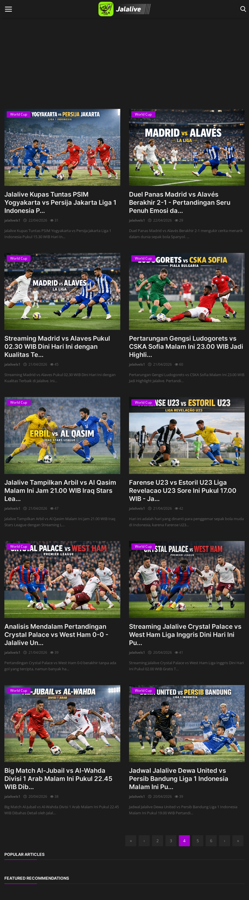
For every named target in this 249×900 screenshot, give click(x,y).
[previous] (144, 840)
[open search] (242, 9)
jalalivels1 (12, 220)
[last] (237, 840)
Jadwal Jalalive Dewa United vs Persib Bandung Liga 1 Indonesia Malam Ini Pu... (178, 779)
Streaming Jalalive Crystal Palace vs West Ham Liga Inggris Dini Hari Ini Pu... (185, 634)
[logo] (124, 9)
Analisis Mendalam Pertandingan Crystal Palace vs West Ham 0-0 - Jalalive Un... (56, 634)
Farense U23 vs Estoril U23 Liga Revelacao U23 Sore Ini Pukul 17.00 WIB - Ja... (182, 490)
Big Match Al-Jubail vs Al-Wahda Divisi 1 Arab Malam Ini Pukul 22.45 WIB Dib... (58, 779)
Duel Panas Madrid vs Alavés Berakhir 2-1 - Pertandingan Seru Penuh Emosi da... (179, 202)
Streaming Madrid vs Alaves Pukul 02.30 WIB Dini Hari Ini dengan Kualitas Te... (57, 346)
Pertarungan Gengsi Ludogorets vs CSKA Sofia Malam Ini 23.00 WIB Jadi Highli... (186, 346)
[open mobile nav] (8, 9)
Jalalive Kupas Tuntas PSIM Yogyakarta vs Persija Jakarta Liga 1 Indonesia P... (60, 202)
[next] (224, 840)
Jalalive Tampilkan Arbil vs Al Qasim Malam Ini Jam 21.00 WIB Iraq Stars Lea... (60, 490)
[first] (130, 840)
